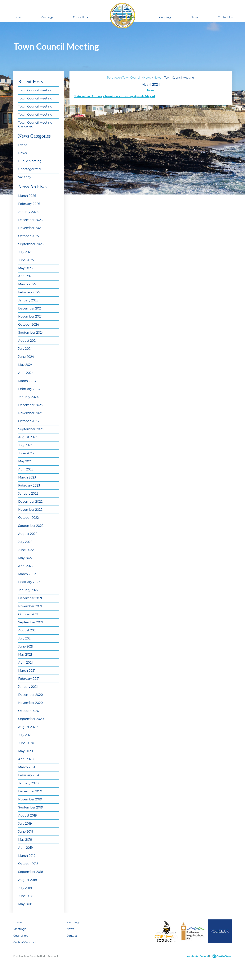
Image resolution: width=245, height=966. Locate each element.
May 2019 (25, 839)
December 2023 (30, 405)
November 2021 (30, 606)
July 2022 (25, 542)
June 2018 (25, 896)
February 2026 (29, 204)
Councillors (80, 17)
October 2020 (28, 711)
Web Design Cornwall (198, 956)
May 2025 (25, 268)
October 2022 (28, 518)
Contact (72, 935)
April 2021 (25, 662)
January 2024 (28, 397)
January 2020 (28, 783)
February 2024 (29, 389)
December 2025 (30, 220)
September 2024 (31, 332)
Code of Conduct (24, 942)
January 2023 (28, 493)
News (194, 17)
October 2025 (28, 236)
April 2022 (25, 566)
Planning (164, 17)
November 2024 (30, 316)
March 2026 (27, 196)
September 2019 (30, 807)
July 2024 (25, 348)
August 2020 (28, 727)
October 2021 (28, 614)
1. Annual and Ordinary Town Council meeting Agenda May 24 (114, 96)
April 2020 (26, 759)
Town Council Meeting (35, 90)
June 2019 (25, 831)
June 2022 (26, 550)
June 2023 (26, 453)
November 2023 (30, 413)
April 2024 (25, 373)
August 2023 (27, 437)
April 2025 (25, 276)
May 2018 (25, 904)
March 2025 (27, 284)
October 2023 (28, 421)
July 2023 (25, 445)
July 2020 (25, 735)
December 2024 (30, 308)
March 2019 (26, 856)
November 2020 (30, 703)
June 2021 (25, 646)
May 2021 (25, 654)
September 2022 (30, 526)
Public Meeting (30, 161)
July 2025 (25, 252)
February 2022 (29, 582)
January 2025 (28, 300)
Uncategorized (29, 169)
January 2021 (28, 687)
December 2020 (30, 695)
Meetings (47, 17)
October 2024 (28, 324)
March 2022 (27, 574)
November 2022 (30, 509)
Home (16, 17)
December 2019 (30, 791)
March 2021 (26, 670)
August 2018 (27, 880)
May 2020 (25, 751)
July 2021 (25, 638)
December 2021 (30, 598)
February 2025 (29, 292)
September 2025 (30, 244)
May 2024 (25, 365)
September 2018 (30, 872)
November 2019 (30, 799)
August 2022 (27, 534)
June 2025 (26, 260)
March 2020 (27, 767)
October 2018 (28, 864)
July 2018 (25, 888)
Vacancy (24, 177)
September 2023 (30, 429)
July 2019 (25, 823)
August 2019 (27, 815)
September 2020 (31, 719)
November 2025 (30, 228)
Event (22, 145)
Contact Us (225, 17)
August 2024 (28, 340)
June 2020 (26, 743)
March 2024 (27, 381)
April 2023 (25, 469)
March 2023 (27, 477)
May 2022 (25, 558)
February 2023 (29, 485)
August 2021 (27, 630)
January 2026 (28, 212)
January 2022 (28, 590)
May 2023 (25, 461)
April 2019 (25, 847)
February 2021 (28, 678)
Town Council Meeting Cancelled (35, 124)
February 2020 (29, 775)
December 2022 (30, 501)
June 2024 (26, 357)
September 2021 (30, 622)
